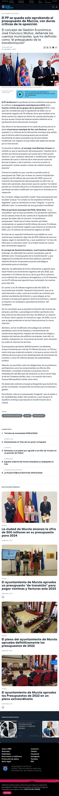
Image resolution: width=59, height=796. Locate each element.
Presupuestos (39, 416)
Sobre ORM (6, 749)
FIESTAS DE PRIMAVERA (21, 2)
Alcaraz (54, 1)
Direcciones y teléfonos (12, 756)
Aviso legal (6, 761)
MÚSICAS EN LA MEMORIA (26, 722)
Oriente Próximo (11, 2)
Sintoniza (6, 751)
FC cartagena (48, 2)
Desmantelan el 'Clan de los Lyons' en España (25, 442)
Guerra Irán (8, 459)
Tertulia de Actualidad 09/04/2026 (21, 433)
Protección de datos (10, 759)
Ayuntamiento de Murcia (10, 13)
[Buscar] (55, 7)
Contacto (35, 749)
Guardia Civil (8, 439)
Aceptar (7, 793)
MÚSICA (21, 733)
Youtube (34, 759)
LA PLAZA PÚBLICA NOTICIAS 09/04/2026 (23, 473)
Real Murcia (41, 2)
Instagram (35, 756)
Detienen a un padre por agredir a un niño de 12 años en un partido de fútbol (30, 451)
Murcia (27, 416)
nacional (7, 448)
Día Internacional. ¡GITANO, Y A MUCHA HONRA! (26, 726)
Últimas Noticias (31, 2)
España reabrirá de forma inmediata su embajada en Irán (29, 463)
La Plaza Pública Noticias (13, 470)
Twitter (34, 751)
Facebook (35, 754)
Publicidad (6, 754)
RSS (32, 761)
